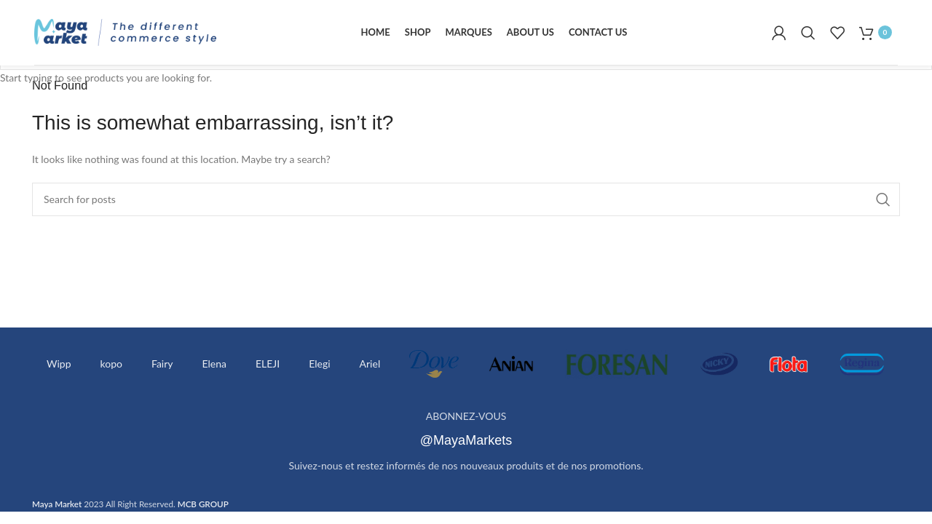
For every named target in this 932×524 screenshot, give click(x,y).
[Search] (808, 32)
